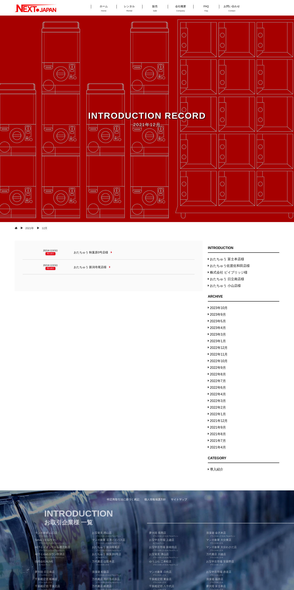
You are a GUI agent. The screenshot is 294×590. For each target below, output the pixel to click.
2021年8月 (218, 434)
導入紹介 (216, 469)
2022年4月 (218, 394)
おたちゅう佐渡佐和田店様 (230, 266)
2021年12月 (219, 421)
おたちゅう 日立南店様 (227, 279)
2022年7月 (218, 381)
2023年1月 (218, 341)
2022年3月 (218, 401)
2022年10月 (219, 361)
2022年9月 (218, 367)
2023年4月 (218, 328)
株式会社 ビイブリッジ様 (228, 272)
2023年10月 (219, 308)
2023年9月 (218, 314)
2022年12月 (219, 347)
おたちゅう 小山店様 (225, 285)
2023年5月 (218, 321)
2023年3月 (218, 334)
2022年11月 (219, 354)
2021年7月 (218, 440)
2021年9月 (218, 427)
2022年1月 (218, 414)
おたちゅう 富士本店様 (227, 259)
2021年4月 (218, 447)
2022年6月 (218, 387)
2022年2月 (218, 407)
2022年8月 (218, 374)
